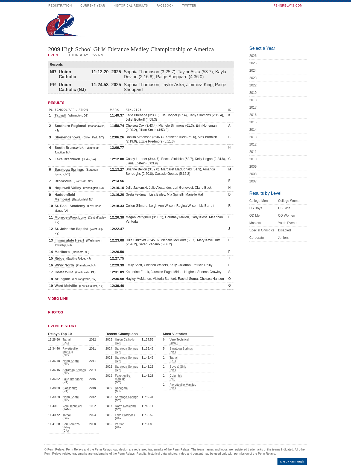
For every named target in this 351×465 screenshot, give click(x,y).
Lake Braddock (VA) (73, 380)
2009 (253, 166)
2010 (253, 159)
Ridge (59, 258)
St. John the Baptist (71, 229)
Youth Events (287, 223)
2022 (253, 85)
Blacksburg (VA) (70, 389)
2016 (253, 115)
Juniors (283, 238)
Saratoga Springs (69, 169)
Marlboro (62, 252)
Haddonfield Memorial (64, 197)
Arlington (62, 279)
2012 (253, 144)
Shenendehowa (67, 137)
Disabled (284, 230)
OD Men (255, 215)
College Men (258, 201)
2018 (253, 100)
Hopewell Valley (67, 188)
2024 (253, 70)
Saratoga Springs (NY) (74, 371)
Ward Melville (65, 286)
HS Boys (255, 208)
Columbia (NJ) (175, 377)
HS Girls (284, 208)
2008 (253, 174)
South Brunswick (68, 148)
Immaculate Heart (69, 240)
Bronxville (63, 181)
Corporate (256, 238)
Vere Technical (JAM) (72, 407)
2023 (253, 78)
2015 (253, 122)
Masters (255, 223)
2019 (253, 93)
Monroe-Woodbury (70, 217)
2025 (253, 63)
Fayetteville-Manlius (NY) (71, 352)
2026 (253, 56)
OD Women (286, 215)
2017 (253, 107)
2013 (253, 137)
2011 (253, 152)
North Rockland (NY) (125, 407)
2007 (253, 181)
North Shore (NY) (71, 362)
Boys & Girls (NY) (177, 368)
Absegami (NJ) (121, 389)
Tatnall (60, 115)
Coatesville (63, 272)
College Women (289, 201)
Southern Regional (70, 126)
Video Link (58, 299)
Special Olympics (261, 230)
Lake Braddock (67, 159)
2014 (253, 130)
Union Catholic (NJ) (124, 341)
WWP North (64, 265)
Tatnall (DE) (67, 341)
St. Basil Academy (69, 206)
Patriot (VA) (119, 425)
